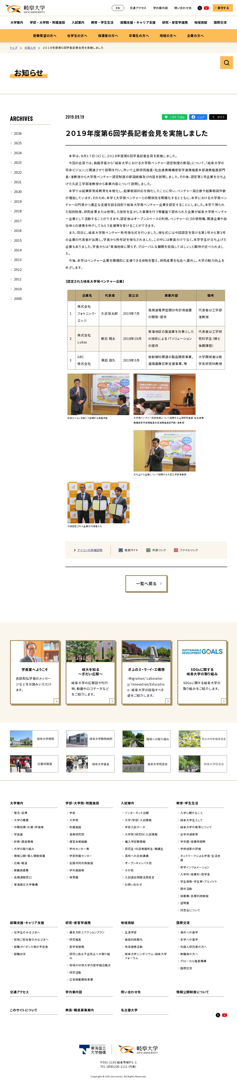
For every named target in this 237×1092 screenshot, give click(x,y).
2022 (18, 172)
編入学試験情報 (135, 841)
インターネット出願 (137, 813)
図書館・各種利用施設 (194, 896)
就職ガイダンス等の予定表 (31, 947)
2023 (18, 162)
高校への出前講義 (137, 856)
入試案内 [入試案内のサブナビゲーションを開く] (78, 22)
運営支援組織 (78, 841)
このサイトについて (23, 1010)
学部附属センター (80, 856)
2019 (18, 201)
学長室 (18, 834)
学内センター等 (79, 849)
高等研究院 (76, 834)
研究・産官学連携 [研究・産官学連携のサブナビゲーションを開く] (175, 22)
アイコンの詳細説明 (89, 550)
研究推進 (75, 939)
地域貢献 (127, 922)
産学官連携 (76, 947)
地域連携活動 (134, 947)
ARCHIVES (21, 118)
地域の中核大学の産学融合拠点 (90, 965)
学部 (72, 813)
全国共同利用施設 (81, 863)
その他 (129, 870)
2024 (18, 153)
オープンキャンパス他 (138, 863)
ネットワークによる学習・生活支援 (200, 858)
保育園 (73, 877)
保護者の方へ (108, 35)
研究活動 (75, 972)
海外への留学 (189, 932)
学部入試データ (135, 827)
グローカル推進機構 (193, 961)
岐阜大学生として (191, 820)
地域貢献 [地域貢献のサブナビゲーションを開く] (200, 22)
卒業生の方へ (139, 35)
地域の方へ (168, 35)
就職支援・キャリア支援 (27, 922)
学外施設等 (76, 870)
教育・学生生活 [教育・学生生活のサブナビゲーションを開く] (102, 22)
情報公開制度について (192, 992)
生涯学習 (131, 932)
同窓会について (190, 910)
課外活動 (186, 889)
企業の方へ (195, 35)
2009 (18, 298)
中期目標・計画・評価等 (29, 827)
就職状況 (20, 954)
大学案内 (16, 803)
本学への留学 (189, 939)
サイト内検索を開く (226, 62)
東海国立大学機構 (26, 884)
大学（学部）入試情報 (138, 820)
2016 (18, 230)
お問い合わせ (133, 884)
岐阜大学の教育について (196, 827)
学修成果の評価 (190, 849)
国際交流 (183, 922)
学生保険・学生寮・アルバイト (198, 881)
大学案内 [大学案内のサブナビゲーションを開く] (16, 22)
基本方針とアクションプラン (86, 932)
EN (118, 8)
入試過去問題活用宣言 (140, 877)
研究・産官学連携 (78, 922)
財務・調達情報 (23, 841)
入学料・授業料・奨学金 (195, 874)
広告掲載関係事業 (81, 979)
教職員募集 (21, 870)
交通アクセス (138, 8)
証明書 (184, 903)
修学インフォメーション (194, 867)
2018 (18, 211)
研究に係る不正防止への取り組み (89, 956)
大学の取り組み (24, 849)
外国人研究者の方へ (193, 947)
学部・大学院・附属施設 (82, 803)
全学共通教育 (189, 834)
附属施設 (75, 827)
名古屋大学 (129, 1010)
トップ (13, 48)
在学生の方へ (77, 35)
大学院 (73, 820)
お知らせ (30, 48)
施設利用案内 (134, 939)
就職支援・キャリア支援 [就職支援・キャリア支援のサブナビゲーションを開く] (138, 22)
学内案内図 (160, 8)
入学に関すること (191, 813)
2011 (18, 279)
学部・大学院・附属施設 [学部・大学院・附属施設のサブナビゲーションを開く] (47, 22)
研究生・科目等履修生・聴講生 (144, 849)
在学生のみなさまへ (27, 932)
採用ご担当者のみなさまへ (31, 939)
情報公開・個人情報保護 (29, 856)
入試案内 (127, 803)
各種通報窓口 (23, 877)
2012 (18, 269)
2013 (18, 259)
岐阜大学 (25, 9)
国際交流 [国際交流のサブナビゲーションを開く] (220, 22)
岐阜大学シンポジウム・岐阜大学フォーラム (146, 956)
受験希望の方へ (45, 35)
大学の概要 (21, 820)
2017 (18, 221)
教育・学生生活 (187, 803)
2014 (18, 250)
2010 (18, 289)
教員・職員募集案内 (79, 1010)
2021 (18, 182)
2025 (18, 143)
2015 (18, 240)
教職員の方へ (189, 954)
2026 (18, 133)
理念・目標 (20, 813)
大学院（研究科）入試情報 (141, 834)
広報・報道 (20, 863)
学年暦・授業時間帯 (193, 841)
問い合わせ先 (183, 8)
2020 (18, 191)
